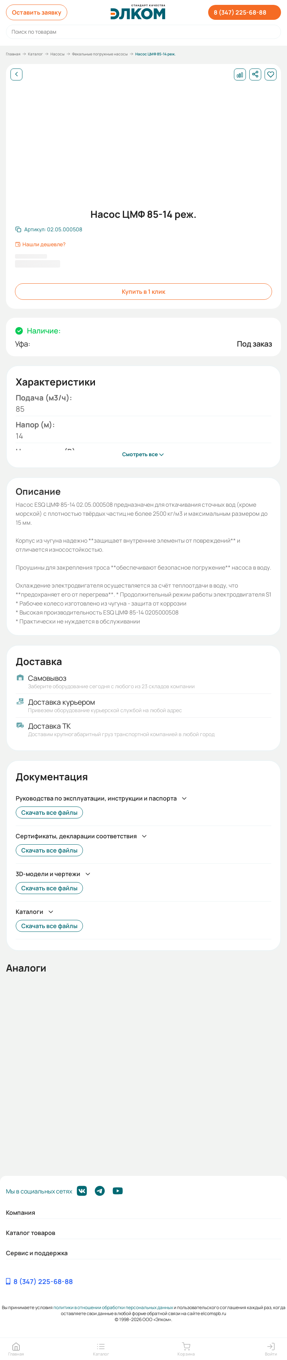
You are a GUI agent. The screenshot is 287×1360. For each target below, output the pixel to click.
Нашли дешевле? (40, 244)
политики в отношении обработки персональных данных (113, 1307)
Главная (13, 54)
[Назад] (16, 74)
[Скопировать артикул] (48, 229)
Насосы (57, 54)
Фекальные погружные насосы (100, 54)
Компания (20, 1212)
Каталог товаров (30, 1233)
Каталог (35, 54)
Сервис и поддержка (37, 1253)
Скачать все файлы (49, 812)
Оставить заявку (36, 12)
